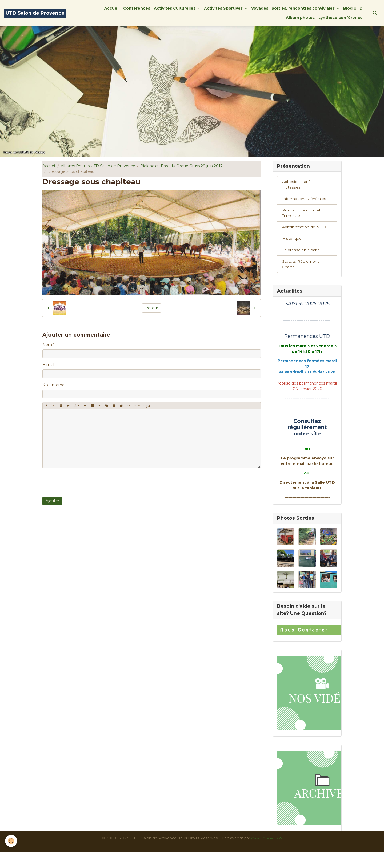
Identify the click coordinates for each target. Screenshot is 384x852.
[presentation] (82, 482)
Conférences (136, 8)
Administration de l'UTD (304, 221)
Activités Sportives (224, 8)
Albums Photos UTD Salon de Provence (98, 165)
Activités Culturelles (175, 8)
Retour (151, 307)
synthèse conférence (340, 17)
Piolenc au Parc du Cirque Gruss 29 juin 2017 (181, 165)
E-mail (48, 364)
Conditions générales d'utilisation (189, 845)
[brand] (35, 13)
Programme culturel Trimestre (301, 207)
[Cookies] (11, 841)
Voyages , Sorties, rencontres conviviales (293, 8)
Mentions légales (138, 845)
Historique (291, 233)
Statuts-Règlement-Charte (307, 256)
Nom (47, 344)
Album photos (300, 17)
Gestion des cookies (243, 845)
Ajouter (52, 500)
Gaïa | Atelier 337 (266, 827)
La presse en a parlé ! (301, 244)
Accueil (111, 8)
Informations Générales (304, 193)
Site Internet (54, 384)
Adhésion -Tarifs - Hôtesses (307, 181)
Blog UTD (353, 8)
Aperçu (142, 406)
